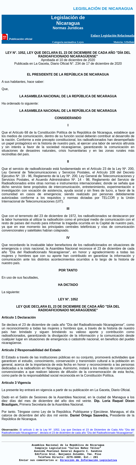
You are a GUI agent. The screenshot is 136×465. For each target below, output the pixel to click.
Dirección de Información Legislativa (88, 460)
